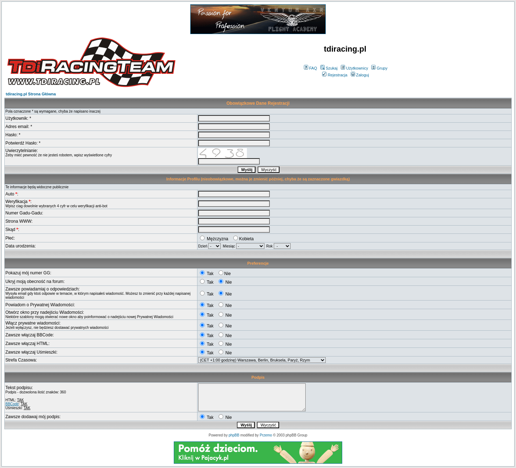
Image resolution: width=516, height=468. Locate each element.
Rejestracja (334, 75)
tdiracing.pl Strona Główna (31, 94)
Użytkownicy (354, 68)
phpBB (234, 435)
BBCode (12, 404)
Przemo (266, 435)
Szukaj (329, 68)
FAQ (310, 68)
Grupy (379, 68)
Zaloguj (360, 75)
